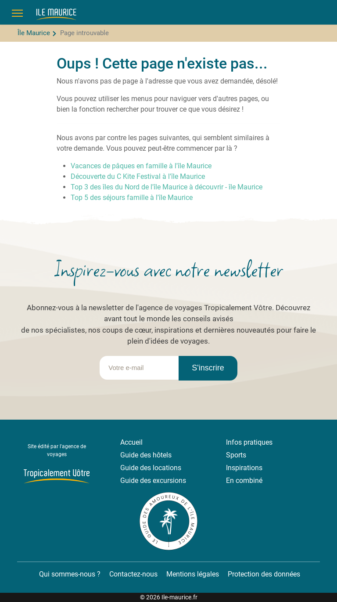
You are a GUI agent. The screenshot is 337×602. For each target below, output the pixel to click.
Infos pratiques (249, 442)
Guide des (136, 468)
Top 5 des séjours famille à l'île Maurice (132, 197)
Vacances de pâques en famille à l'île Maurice (141, 166)
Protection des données (264, 574)
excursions (169, 480)
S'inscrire (208, 367)
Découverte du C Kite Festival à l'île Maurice (138, 176)
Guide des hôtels (146, 455)
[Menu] (17, 13)
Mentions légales (192, 574)
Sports (236, 455)
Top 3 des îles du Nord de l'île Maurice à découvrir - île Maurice (166, 187)
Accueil (131, 442)
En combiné (244, 480)
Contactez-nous (133, 574)
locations (167, 468)
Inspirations (244, 468)
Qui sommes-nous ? (68, 574)
